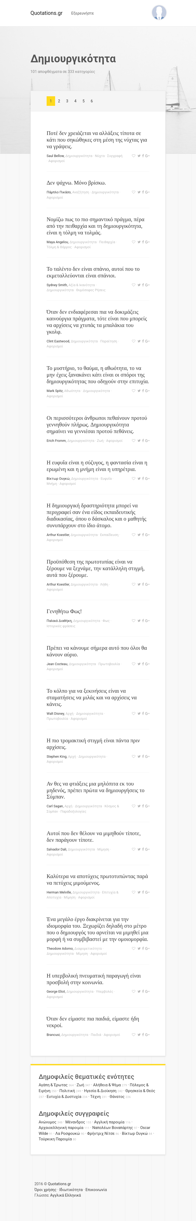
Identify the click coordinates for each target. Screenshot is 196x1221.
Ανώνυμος (47, 1122)
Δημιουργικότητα (78, 156)
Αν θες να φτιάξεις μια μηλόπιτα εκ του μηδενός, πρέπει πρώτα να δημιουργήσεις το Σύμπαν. (95, 790)
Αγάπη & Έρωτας (53, 1085)
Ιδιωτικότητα (71, 1190)
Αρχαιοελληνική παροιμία (61, 1128)
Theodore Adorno (60, 948)
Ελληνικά (73, 1195)
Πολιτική (67, 1091)
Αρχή (70, 714)
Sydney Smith (57, 285)
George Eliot (56, 991)
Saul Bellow (55, 156)
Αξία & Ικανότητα (82, 285)
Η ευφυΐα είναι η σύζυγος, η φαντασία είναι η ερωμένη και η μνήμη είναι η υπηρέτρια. (97, 465)
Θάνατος (117, 1096)
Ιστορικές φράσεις (61, 626)
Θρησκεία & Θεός (140, 1091)
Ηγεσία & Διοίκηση (100, 1091)
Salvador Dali (56, 849)
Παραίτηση (108, 341)
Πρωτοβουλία (109, 664)
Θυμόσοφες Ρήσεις (90, 290)
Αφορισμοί (56, 161)
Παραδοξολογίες (73, 811)
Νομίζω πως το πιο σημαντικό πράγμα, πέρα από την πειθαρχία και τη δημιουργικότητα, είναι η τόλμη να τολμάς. (95, 226)
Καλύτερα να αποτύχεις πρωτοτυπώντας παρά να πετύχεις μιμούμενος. (97, 879)
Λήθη (104, 584)
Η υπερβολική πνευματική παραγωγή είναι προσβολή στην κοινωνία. (94, 979)
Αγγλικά (57, 1195)
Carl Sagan (55, 806)
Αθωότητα (72, 391)
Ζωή (100, 441)
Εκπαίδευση (109, 535)
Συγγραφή (115, 156)
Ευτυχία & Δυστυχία (64, 1096)
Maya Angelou (57, 242)
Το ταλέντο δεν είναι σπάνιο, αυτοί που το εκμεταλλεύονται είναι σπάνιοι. (93, 272)
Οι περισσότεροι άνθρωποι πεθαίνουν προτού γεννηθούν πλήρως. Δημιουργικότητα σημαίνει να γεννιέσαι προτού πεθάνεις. (97, 424)
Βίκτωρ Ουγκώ (58, 479)
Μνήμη (52, 484)
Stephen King (56, 756)
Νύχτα (100, 156)
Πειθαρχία (107, 242)
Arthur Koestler (58, 535)
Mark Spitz (55, 391)
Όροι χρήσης (45, 1190)
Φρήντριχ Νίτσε (101, 1133)
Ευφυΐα (106, 479)
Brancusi (53, 1035)
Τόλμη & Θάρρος (59, 247)
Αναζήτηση (80, 192)
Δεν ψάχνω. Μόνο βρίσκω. (76, 183)
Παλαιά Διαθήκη (59, 621)
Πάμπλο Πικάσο (59, 192)
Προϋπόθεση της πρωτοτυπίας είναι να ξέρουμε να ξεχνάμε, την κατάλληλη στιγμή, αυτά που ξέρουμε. (96, 568)
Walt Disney (55, 714)
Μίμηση (103, 849)
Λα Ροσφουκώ (67, 1133)
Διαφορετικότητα (88, 948)
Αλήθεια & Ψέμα (107, 1085)
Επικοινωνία (96, 1190)
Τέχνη (95, 1096)
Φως (106, 621)
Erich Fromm (56, 441)
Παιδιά (96, 1035)
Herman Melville (59, 892)
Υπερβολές (104, 991)
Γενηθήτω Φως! (64, 611)
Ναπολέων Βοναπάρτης (112, 1128)
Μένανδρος (75, 1122)
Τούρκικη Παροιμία (55, 1139)
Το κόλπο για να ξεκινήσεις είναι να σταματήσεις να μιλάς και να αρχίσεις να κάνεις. (92, 697)
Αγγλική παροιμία (109, 1122)
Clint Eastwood (58, 341)
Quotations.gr (46, 13)
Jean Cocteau (57, 664)
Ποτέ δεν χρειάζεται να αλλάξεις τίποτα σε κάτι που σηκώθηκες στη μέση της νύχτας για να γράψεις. (97, 139)
